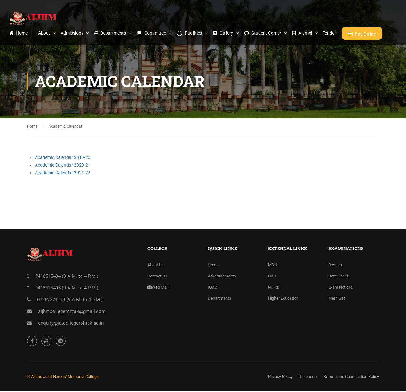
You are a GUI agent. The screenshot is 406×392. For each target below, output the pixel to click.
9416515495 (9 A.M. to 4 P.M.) (66, 289)
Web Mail (157, 288)
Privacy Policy (280, 377)
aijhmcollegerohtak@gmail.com (72, 312)
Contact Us (157, 277)
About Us (155, 265)
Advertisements (222, 277)
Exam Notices (340, 288)
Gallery (223, 33)
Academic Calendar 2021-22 (62, 173)
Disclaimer (308, 377)
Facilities (189, 33)
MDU (272, 265)
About (44, 33)
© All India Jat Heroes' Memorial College (63, 377)
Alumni (302, 33)
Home (19, 33)
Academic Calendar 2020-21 (62, 166)
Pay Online (362, 34)
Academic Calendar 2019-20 (62, 158)
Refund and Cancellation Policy (351, 377)
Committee (151, 33)
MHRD (274, 288)
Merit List (336, 299)
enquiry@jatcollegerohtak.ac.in (71, 324)
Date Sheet (338, 277)
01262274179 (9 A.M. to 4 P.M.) (70, 300)
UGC (272, 277)
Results (335, 265)
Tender (329, 33)
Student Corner (262, 33)
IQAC (212, 288)
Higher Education (283, 299)
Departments (110, 33)
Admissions (72, 33)
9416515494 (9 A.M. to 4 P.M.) (66, 277)
